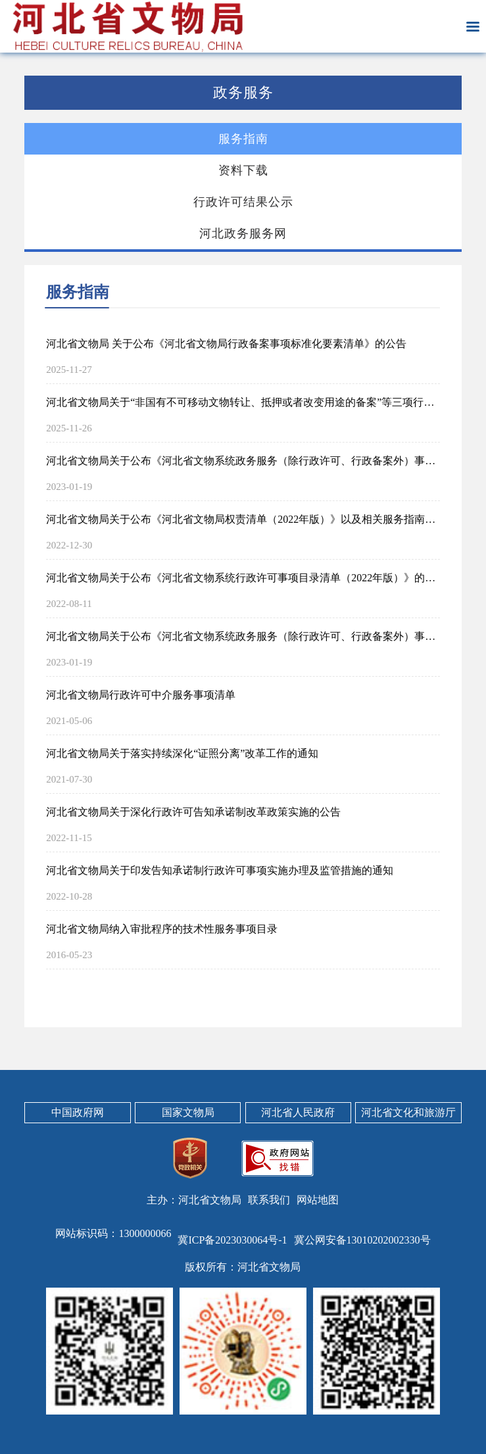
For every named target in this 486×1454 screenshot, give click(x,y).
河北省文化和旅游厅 (408, 1112)
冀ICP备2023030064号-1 (232, 1240)
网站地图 (318, 1199)
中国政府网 (77, 1112)
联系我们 (269, 1199)
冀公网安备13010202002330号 (362, 1240)
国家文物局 (188, 1112)
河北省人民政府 (298, 1112)
